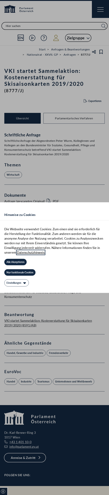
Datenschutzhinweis (31, 252)
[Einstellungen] (16, 282)
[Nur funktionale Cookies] (19, 272)
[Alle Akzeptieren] (15, 262)
